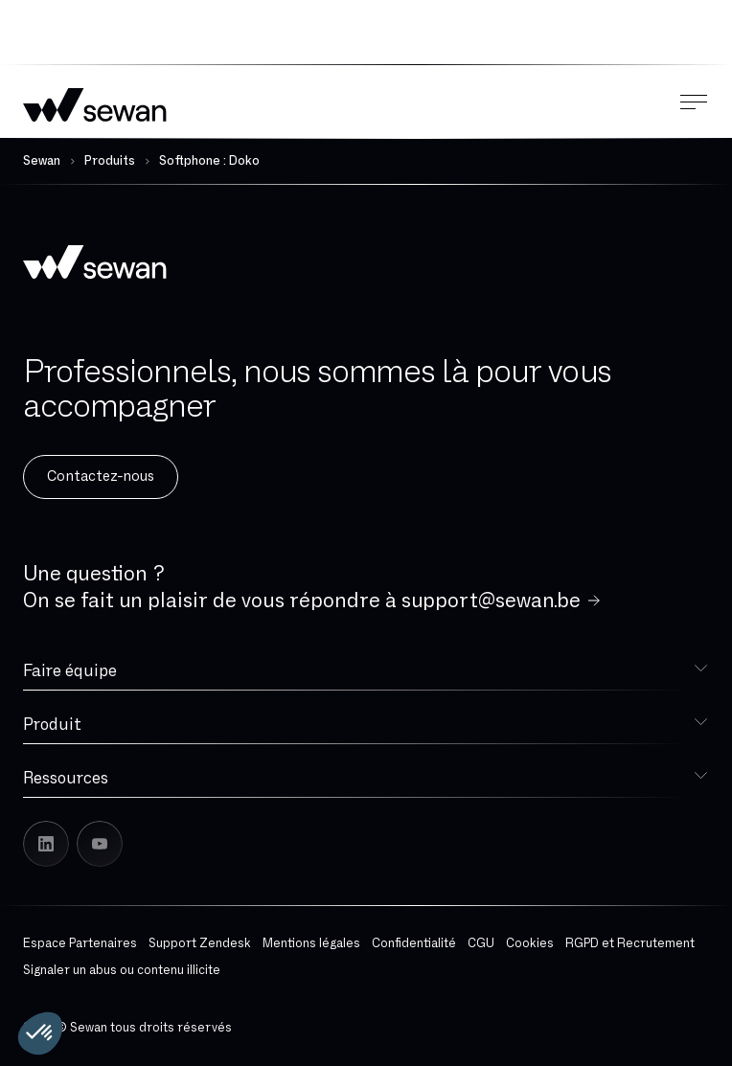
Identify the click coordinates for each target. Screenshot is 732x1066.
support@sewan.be (491, 600)
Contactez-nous (100, 476)
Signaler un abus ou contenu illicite (121, 970)
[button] (40, 1033)
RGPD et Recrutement (630, 943)
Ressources (65, 778)
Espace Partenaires (80, 943)
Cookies (530, 943)
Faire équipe (70, 671)
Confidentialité (414, 943)
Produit (52, 724)
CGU (481, 943)
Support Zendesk (200, 943)
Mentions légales (311, 943)
